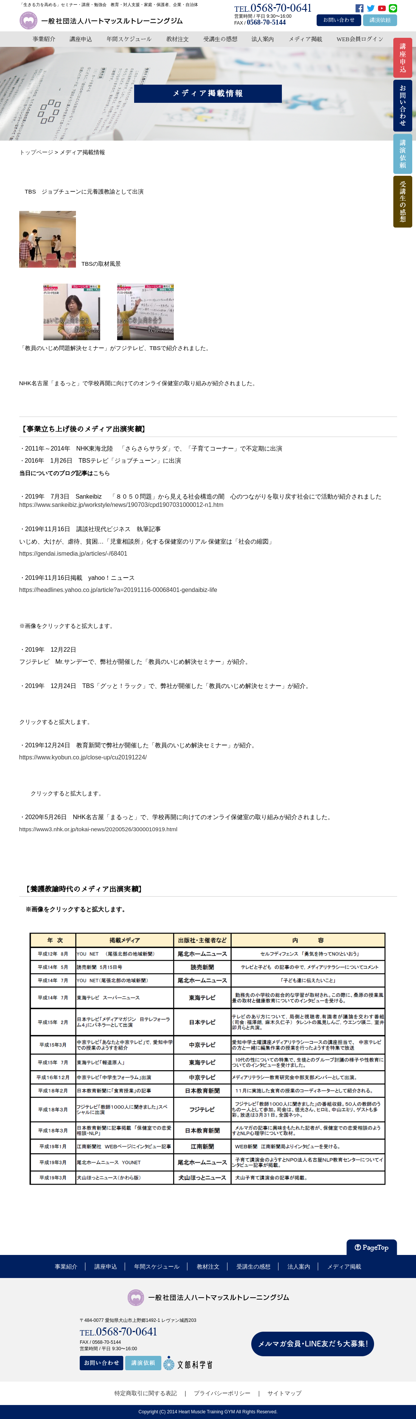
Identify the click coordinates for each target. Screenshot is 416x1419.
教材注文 (177, 39)
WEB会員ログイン (360, 39)
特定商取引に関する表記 (145, 1393)
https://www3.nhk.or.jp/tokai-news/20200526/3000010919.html (98, 829)
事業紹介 (43, 39)
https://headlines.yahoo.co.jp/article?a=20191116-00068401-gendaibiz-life (118, 590)
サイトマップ (285, 1393)
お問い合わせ (339, 20)
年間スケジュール (129, 39)
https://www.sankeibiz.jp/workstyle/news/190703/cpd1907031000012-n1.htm (121, 505)
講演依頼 (380, 20)
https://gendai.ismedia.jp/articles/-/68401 (73, 553)
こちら (104, 473)
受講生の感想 (220, 39)
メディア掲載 (305, 39)
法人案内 (262, 39)
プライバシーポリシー (222, 1393)
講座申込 (81, 39)
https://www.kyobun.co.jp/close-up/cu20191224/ (83, 757)
